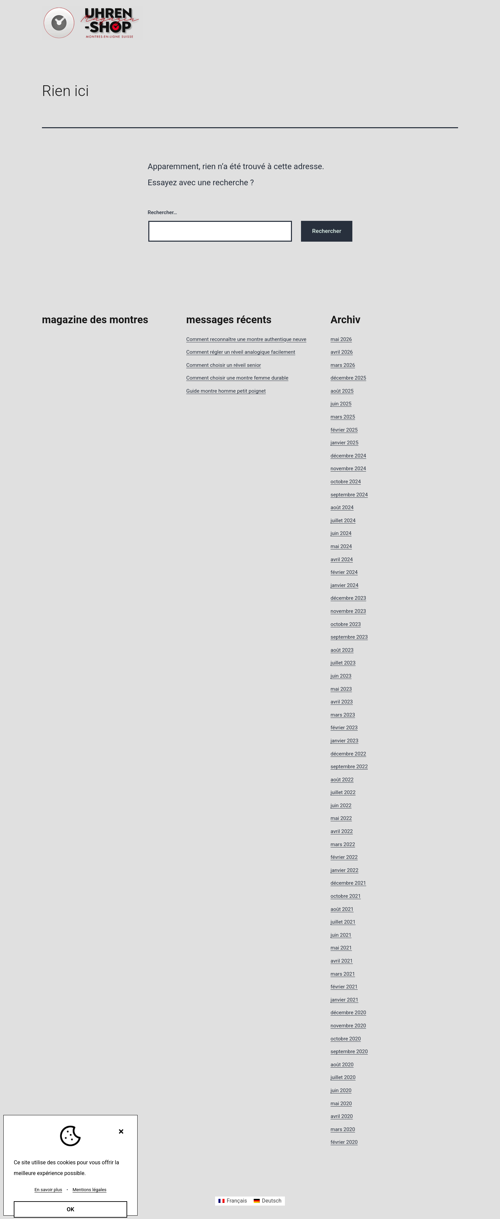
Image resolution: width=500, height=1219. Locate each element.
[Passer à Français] (232, 1201)
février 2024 (344, 572)
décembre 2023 (348, 598)
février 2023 (344, 728)
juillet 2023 (343, 663)
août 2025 (342, 391)
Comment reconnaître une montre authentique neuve (246, 339)
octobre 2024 (346, 482)
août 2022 (342, 780)
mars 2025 (343, 417)
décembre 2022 (348, 754)
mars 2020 (343, 1129)
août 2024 (342, 507)
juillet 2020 (343, 1077)
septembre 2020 (349, 1052)
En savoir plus (48, 1189)
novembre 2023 (348, 611)
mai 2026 (341, 339)
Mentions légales (89, 1189)
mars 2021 (343, 974)
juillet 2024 (343, 521)
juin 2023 (341, 676)
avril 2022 (342, 831)
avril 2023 (342, 702)
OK (70, 1209)
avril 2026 (342, 352)
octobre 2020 (346, 1039)
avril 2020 (342, 1116)
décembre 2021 (348, 883)
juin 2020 (341, 1090)
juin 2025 (341, 404)
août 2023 (342, 650)
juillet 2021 (343, 922)
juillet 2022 (343, 792)
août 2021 (342, 909)
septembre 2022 (349, 767)
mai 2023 (341, 689)
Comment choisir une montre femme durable (237, 378)
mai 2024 (341, 546)
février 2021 (344, 987)
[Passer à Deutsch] (267, 1201)
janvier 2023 (344, 741)
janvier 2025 (344, 443)
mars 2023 (343, 715)
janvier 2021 (344, 1000)
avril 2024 (342, 559)
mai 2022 (341, 818)
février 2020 (344, 1142)
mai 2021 (341, 948)
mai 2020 (341, 1104)
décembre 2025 (348, 378)
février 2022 (344, 857)
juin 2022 (341, 805)
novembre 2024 (348, 469)
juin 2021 (341, 935)
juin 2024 (341, 533)
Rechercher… (162, 212)
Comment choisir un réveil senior (223, 365)
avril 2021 (342, 961)
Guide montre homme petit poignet (226, 391)
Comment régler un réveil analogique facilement (240, 352)
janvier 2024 (344, 585)
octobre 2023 (346, 624)
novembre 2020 (348, 1026)
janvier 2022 (344, 870)
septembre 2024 (349, 495)
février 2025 (344, 430)
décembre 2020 (348, 1013)
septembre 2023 (349, 637)
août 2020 (342, 1065)
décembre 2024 (348, 456)
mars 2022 (343, 844)
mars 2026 (343, 365)
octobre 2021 (346, 896)
